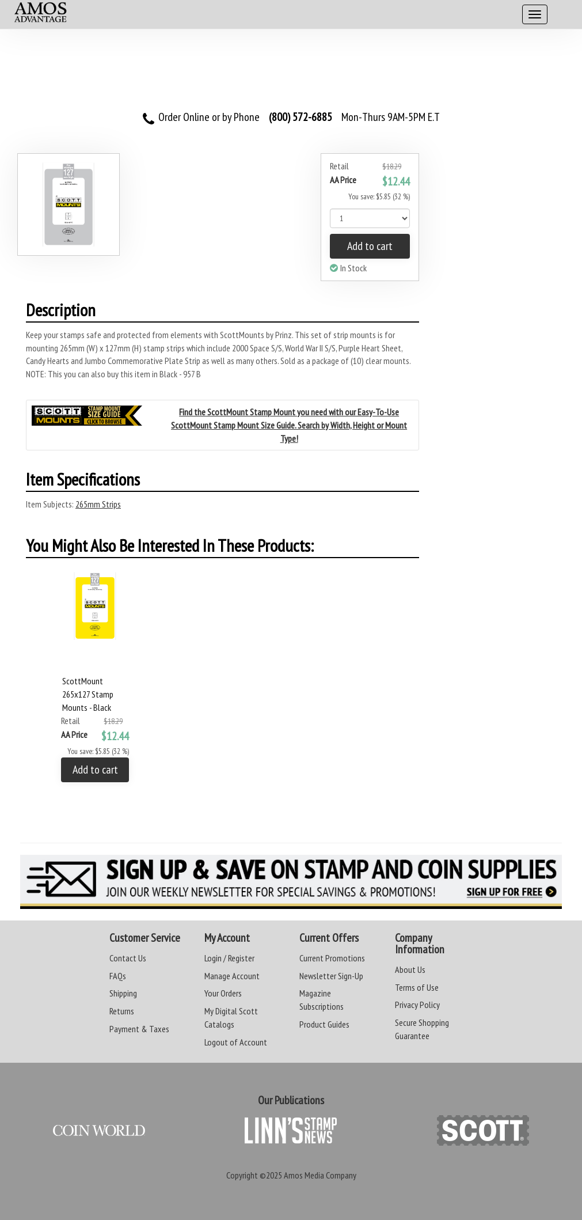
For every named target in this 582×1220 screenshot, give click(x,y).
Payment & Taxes (139, 1029)
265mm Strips (98, 504)
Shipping (123, 993)
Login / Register (229, 958)
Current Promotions (332, 958)
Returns (121, 1011)
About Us (410, 969)
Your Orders (223, 993)
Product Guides (324, 1024)
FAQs (117, 976)
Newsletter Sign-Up (331, 976)
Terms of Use (417, 987)
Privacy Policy (417, 1004)
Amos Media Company (320, 1175)
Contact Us (127, 958)
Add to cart (370, 245)
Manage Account (232, 976)
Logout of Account (235, 1042)
